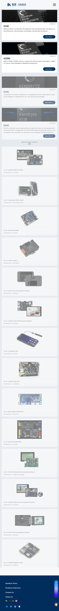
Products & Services (31, 588)
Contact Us (31, 592)
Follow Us (9, 597)
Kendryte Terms (31, 583)
